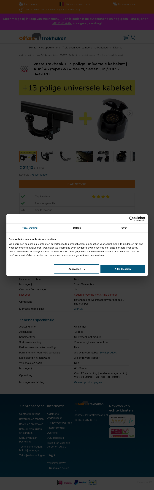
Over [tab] (124, 227)
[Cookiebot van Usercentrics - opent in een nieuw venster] (131, 218)
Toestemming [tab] (30, 227)
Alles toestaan (123, 269)
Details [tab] (77, 227)
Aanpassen (76, 269)
